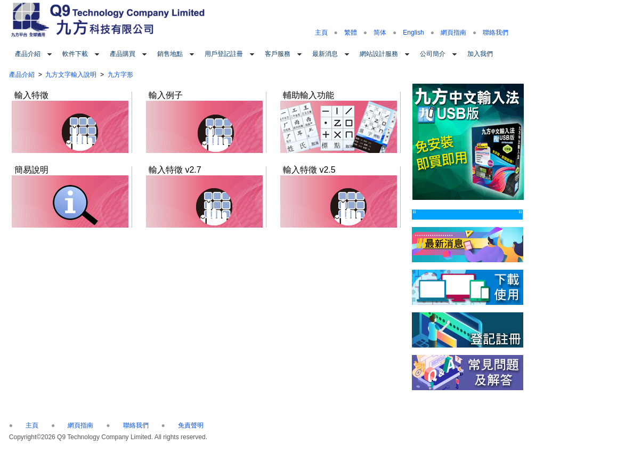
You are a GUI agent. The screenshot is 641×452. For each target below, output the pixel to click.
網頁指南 (453, 32)
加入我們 (480, 54)
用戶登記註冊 (224, 54)
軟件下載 (75, 54)
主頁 (321, 32)
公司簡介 (432, 54)
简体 (380, 32)
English (413, 32)
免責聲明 (191, 425)
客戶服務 (277, 54)
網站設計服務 (379, 54)
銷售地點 (170, 54)
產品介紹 (27, 54)
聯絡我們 (495, 32)
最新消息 (325, 54)
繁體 (350, 32)
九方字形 (120, 74)
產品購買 (122, 54)
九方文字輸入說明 (70, 74)
